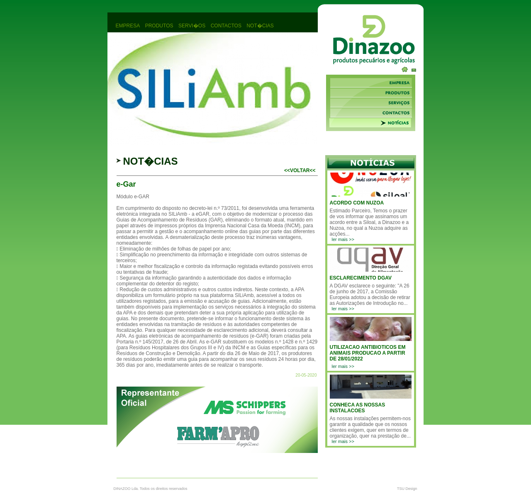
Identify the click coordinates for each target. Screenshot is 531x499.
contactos (226, 26)
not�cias (259, 26)
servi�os (191, 26)
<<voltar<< (300, 170)
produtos (159, 26)
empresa (128, 26)
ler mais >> (343, 239)
